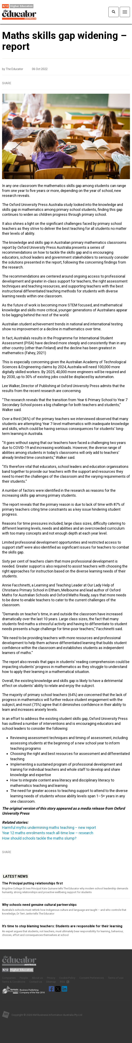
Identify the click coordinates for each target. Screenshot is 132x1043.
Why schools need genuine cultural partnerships (39, 905)
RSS (64, 981)
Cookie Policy (67, 977)
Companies (9, 977)
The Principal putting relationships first (32, 883)
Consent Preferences (91, 977)
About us (37, 977)
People (24, 977)
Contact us (35, 981)
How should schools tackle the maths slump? (39, 838)
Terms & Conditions (13, 981)
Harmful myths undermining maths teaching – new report (49, 827)
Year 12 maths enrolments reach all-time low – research (47, 833)
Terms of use (115, 977)
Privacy (51, 977)
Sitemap (51, 981)
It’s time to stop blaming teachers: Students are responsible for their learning (62, 926)
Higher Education (21, 6)
